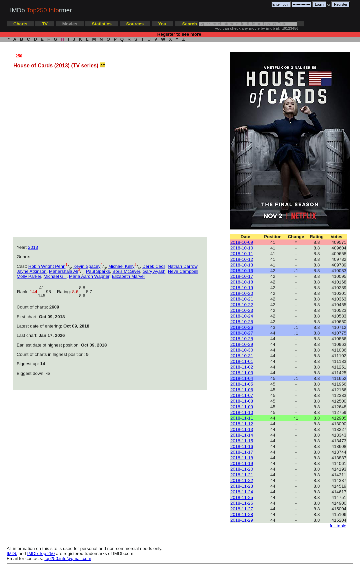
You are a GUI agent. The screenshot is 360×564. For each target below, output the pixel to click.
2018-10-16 (241, 270)
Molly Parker (29, 276)
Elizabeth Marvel (128, 276)
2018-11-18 (241, 457)
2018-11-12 (241, 423)
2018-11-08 (241, 401)
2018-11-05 (241, 384)
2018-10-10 (241, 247)
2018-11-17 (241, 452)
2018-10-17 (241, 276)
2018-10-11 (241, 253)
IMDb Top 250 (41, 553)
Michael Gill (55, 276)
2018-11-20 (241, 469)
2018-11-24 (241, 491)
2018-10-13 (241, 264)
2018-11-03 (241, 372)
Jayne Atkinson (32, 271)
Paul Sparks (98, 271)
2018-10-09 (241, 242)
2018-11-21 (241, 474)
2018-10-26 (241, 327)
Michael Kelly (121, 266)
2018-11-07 (241, 395)
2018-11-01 (241, 361)
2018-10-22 (241, 304)
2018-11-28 (241, 514)
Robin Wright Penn (47, 266)
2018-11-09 (241, 406)
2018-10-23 (241, 310)
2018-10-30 (241, 350)
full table (338, 525)
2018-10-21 (241, 299)
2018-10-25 (241, 321)
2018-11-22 (241, 480)
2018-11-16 (241, 446)
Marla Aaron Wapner (89, 276)
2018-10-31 (241, 355)
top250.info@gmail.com (67, 558)
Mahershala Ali (63, 271)
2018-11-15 (241, 440)
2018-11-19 (241, 463)
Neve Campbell (183, 271)
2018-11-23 (241, 486)
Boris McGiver (126, 271)
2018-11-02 (241, 367)
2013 (33, 247)
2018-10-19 (241, 287)
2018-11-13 (241, 429)
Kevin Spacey (87, 266)
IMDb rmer (41, 10)
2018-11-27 (241, 508)
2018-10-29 (241, 344)
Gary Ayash (154, 271)
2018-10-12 (241, 259)
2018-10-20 (241, 293)
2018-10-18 (241, 282)
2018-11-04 (241, 378)
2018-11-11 (241, 418)
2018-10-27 (241, 333)
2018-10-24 (241, 316)
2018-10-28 (241, 338)
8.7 (89, 291)
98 (49, 291)
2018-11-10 (241, 412)
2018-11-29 (241, 520)
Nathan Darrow (182, 266)
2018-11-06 (241, 389)
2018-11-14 (241, 435)
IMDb (12, 553)
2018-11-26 (241, 503)
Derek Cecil (153, 266)
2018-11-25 (241, 497)
